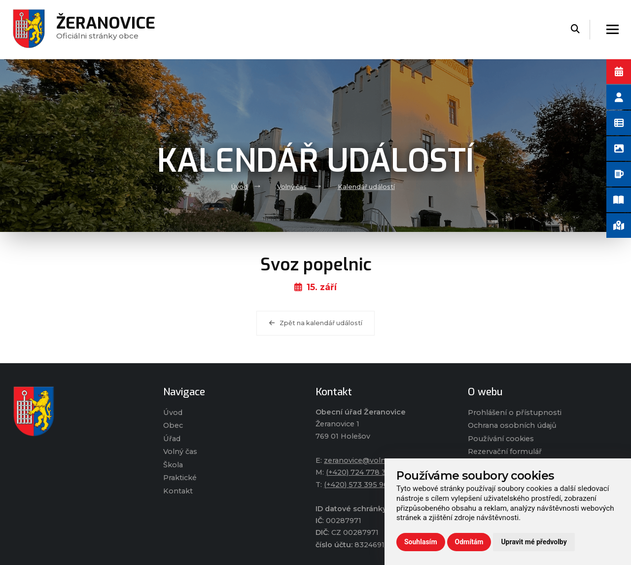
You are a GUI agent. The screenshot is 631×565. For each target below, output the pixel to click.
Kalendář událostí (366, 186)
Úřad (171, 438)
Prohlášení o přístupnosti (514, 412)
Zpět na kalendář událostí (315, 323)
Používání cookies (501, 438)
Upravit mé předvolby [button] (533, 542)
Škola (173, 464)
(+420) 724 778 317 (359, 472)
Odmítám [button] (469, 542)
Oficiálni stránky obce (105, 29)
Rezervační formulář (505, 451)
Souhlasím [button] (420, 542)
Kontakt (178, 491)
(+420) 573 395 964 (358, 484)
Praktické (180, 477)
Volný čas (292, 186)
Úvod (239, 186)
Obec (173, 425)
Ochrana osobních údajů (512, 425)
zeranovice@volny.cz (361, 460)
